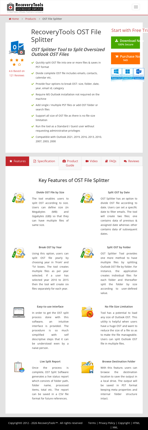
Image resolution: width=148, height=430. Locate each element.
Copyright (124, 423)
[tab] (17, 161)
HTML (136, 423)
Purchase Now (127, 58)
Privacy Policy (107, 423)
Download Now (127, 42)
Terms (92, 423)
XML (115, 427)
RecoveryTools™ (48, 423)
